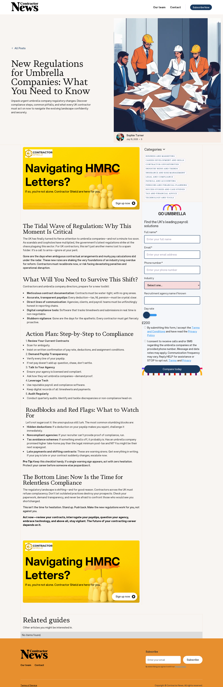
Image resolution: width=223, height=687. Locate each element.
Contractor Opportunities (162, 164)
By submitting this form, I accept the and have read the (173, 331)
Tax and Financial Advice (161, 193)
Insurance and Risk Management (165, 173)
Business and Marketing (160, 156)
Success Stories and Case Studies (165, 189)
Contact (175, 7)
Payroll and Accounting (161, 181)
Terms (173, 360)
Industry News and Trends (162, 169)
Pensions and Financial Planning (166, 185)
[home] (24, 7)
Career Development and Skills (165, 160)
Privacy (186, 360)
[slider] (146, 315)
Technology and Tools (160, 198)
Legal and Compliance (159, 177)
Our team (159, 7)
